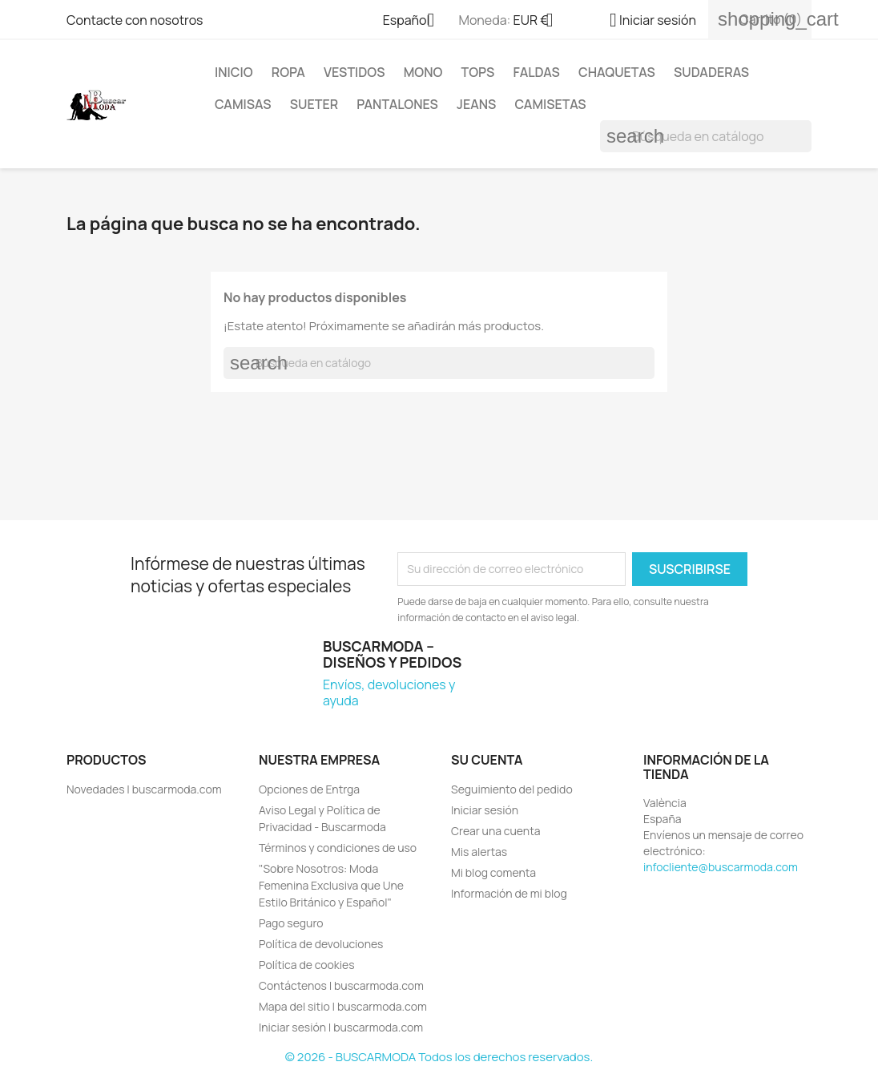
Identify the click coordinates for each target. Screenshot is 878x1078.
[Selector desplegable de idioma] (415, 21)
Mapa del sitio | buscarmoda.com (343, 1006)
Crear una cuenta (496, 830)
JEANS (476, 104)
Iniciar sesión (484, 810)
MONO (423, 72)
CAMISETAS (550, 104)
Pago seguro (291, 923)
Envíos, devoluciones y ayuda (389, 692)
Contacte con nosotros (134, 20)
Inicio (234, 72)
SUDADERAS (711, 72)
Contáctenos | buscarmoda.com (341, 985)
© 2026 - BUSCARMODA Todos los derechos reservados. (439, 1056)
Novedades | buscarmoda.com (144, 789)
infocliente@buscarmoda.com (720, 866)
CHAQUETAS (616, 72)
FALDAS (537, 72)
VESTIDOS (354, 72)
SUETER (314, 104)
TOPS (478, 72)
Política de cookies (307, 964)
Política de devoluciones (321, 943)
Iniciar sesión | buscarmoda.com (341, 1027)
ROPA (288, 72)
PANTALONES (397, 104)
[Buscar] (706, 136)
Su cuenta (487, 760)
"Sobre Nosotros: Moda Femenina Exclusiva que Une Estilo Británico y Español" (331, 885)
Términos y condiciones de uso (338, 847)
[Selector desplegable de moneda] (540, 21)
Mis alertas (479, 851)
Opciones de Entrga (309, 789)
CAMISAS (243, 104)
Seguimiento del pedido (512, 789)
